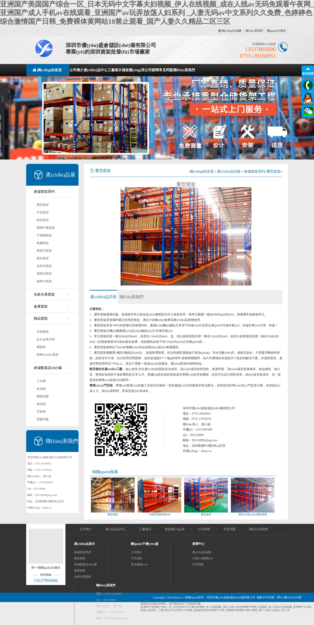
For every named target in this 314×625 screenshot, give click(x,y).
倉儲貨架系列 (44, 191)
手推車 (41, 411)
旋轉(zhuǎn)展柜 (48, 354)
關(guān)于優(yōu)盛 (144, 543)
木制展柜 (43, 331)
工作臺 (41, 381)
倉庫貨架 (41, 306)
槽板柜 (41, 347)
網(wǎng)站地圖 (231, 30)
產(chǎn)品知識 (201, 552)
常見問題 (166, 70)
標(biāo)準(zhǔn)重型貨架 (252, 514)
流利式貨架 (44, 266)
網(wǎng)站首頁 (49, 70)
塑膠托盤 (43, 419)
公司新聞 (152, 70)
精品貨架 (41, 318)
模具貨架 (43, 258)
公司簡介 (77, 70)
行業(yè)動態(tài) (202, 558)
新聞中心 (198, 543)
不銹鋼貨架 (44, 235)
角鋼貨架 (43, 243)
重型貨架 (43, 204)
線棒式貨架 (44, 281)
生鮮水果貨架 (44, 294)
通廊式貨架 (44, 273)
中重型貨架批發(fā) (159, 514)
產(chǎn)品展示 (84, 543)
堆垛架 (41, 404)
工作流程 (136, 558)
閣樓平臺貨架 (46, 227)
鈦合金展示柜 (46, 339)
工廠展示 (115, 70)
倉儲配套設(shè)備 (48, 368)
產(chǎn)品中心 (96, 70)
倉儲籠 (41, 388)
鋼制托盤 (43, 396)
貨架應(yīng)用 (133, 70)
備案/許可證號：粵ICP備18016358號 (279, 597)
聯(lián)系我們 (254, 30)
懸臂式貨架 (44, 250)
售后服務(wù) (139, 564)
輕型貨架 (43, 220)
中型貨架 (43, 212)
